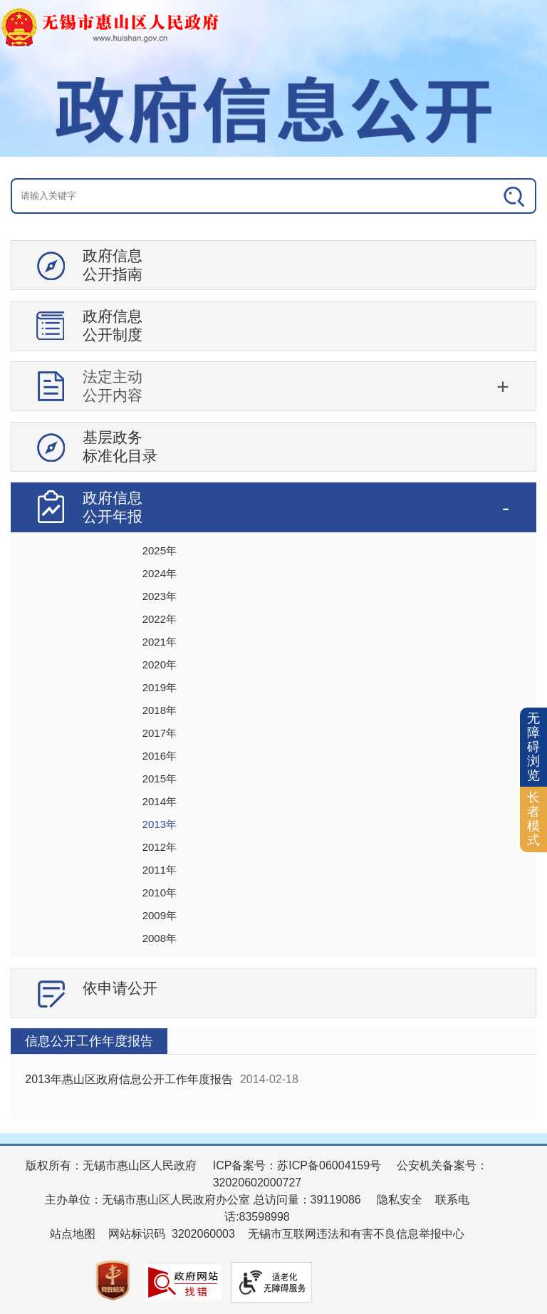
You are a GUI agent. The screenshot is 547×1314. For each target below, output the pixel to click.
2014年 (159, 801)
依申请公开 (120, 988)
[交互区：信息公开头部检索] (273, 196)
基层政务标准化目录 (120, 446)
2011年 (159, 870)
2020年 (159, 664)
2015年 (159, 778)
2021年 (159, 642)
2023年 (159, 596)
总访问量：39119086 (305, 1200)
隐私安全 (399, 1200)
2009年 (159, 915)
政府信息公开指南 (112, 264)
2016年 (159, 756)
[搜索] (483, 196)
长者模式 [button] (533, 818)
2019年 (159, 687)
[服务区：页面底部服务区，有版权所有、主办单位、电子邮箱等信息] (273, 1229)
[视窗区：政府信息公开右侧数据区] (273, 1073)
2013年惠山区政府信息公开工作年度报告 (129, 1079)
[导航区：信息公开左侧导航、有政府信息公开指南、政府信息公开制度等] (273, 634)
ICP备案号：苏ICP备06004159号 (297, 1165)
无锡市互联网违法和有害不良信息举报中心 (356, 1234)
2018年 (159, 710)
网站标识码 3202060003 (171, 1234)
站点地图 (72, 1234)
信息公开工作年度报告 (89, 1041)
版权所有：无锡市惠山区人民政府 (111, 1165)
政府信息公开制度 (112, 325)
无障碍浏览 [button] (533, 746)
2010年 (159, 892)
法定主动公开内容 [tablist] (112, 385)
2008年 (159, 938)
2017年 (159, 733)
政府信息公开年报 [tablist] (112, 507)
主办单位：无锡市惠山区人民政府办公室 (147, 1200)
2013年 (159, 824)
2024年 (159, 573)
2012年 (159, 847)
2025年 (159, 550)
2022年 (159, 619)
